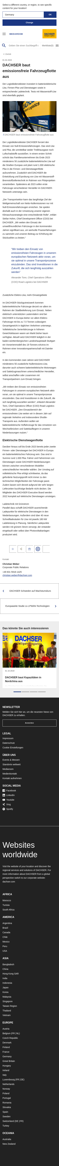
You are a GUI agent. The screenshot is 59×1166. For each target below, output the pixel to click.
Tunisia (6, 905)
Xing (7, 804)
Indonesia (7, 983)
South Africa (8, 909)
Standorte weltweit (11, 764)
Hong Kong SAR (11, 973)
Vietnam (7, 1015)
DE (22, 1079)
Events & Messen (11, 760)
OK (50, 15)
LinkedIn (9, 795)
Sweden (7, 1116)
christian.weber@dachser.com (17, 575)
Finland (6, 1047)
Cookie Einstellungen (13, 747)
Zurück (7, 54)
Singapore (8, 1001)
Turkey (6, 1125)
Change (29, 22)
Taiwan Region (10, 1006)
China (5, 969)
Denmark (7, 1042)
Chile (5, 937)
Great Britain (9, 1061)
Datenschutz (9, 743)
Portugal (7, 1098)
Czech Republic (10, 1038)
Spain (5, 1112)
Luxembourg (9, 1079)
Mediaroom (16, 34)
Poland (6, 1093)
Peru (5, 946)
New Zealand (9, 1144)
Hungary (7, 1065)
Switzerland (8, 1121)
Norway (6, 1089)
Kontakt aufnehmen (12, 778)
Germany (7, 1056)
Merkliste (47, 45)
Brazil (5, 928)
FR (13, 1033)
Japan (5, 987)
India (5, 978)
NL (17, 1033)
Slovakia (7, 1107)
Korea (5, 992)
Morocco (7, 900)
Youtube (8, 800)
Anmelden (29, 723)
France (6, 1052)
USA (5, 951)
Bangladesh (8, 964)
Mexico (6, 941)
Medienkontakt (10, 773)
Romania (7, 1102)
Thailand (7, 1010)
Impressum (8, 738)
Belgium (7, 1033)
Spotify (8, 809)
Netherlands (8, 1084)
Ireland (6, 1070)
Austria (6, 1028)
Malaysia (7, 996)
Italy (5, 1075)
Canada (6, 932)
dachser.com (9, 881)
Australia (7, 1139)
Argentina (7, 923)
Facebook (9, 790)
